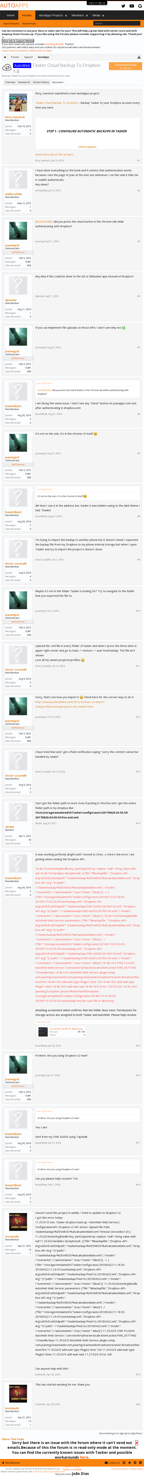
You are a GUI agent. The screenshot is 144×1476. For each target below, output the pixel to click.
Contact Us (112, 1462)
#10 (138, 610)
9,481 (28, 261)
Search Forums (11, 23)
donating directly (54, 44)
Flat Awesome (11, 1462)
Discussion (57, 82)
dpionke (10, 300)
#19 (138, 1374)
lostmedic (12, 1236)
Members (78, 15)
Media (96, 15)
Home (11, 15)
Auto (14, 5)
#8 (138, 516)
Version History (41, 82)
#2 (138, 190)
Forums (27, 15)
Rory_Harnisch (15, 117)
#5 (138, 347)
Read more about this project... (55, 154)
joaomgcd (12, 245)
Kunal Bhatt (13, 406)
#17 (138, 1142)
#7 (138, 453)
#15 (138, 1045)
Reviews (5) (24, 82)
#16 (138, 1075)
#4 (138, 296)
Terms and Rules (119, 1468)
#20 (138, 1404)
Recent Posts (29, 23)
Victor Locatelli (15, 563)
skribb (9, 827)
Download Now (125, 66)
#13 (138, 771)
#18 (138, 1184)
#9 (138, 559)
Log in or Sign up (97, 2)
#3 (138, 241)
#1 (138, 160)
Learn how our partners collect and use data (27, 50)
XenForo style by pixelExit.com (50, 1471)
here (84, 1457)
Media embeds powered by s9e (16, 1471)
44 (29, 839)
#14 (138, 823)
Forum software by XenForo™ (33, 1468)
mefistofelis (13, 194)
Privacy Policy (136, 1468)
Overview (10, 82)
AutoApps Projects (51, 15)
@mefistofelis (44, 221)
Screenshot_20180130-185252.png (66, 1028)
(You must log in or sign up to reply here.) (120, 1433)
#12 (138, 717)
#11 (138, 666)
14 (29, 1249)
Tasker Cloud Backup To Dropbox (56, 103)
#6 (138, 414)
